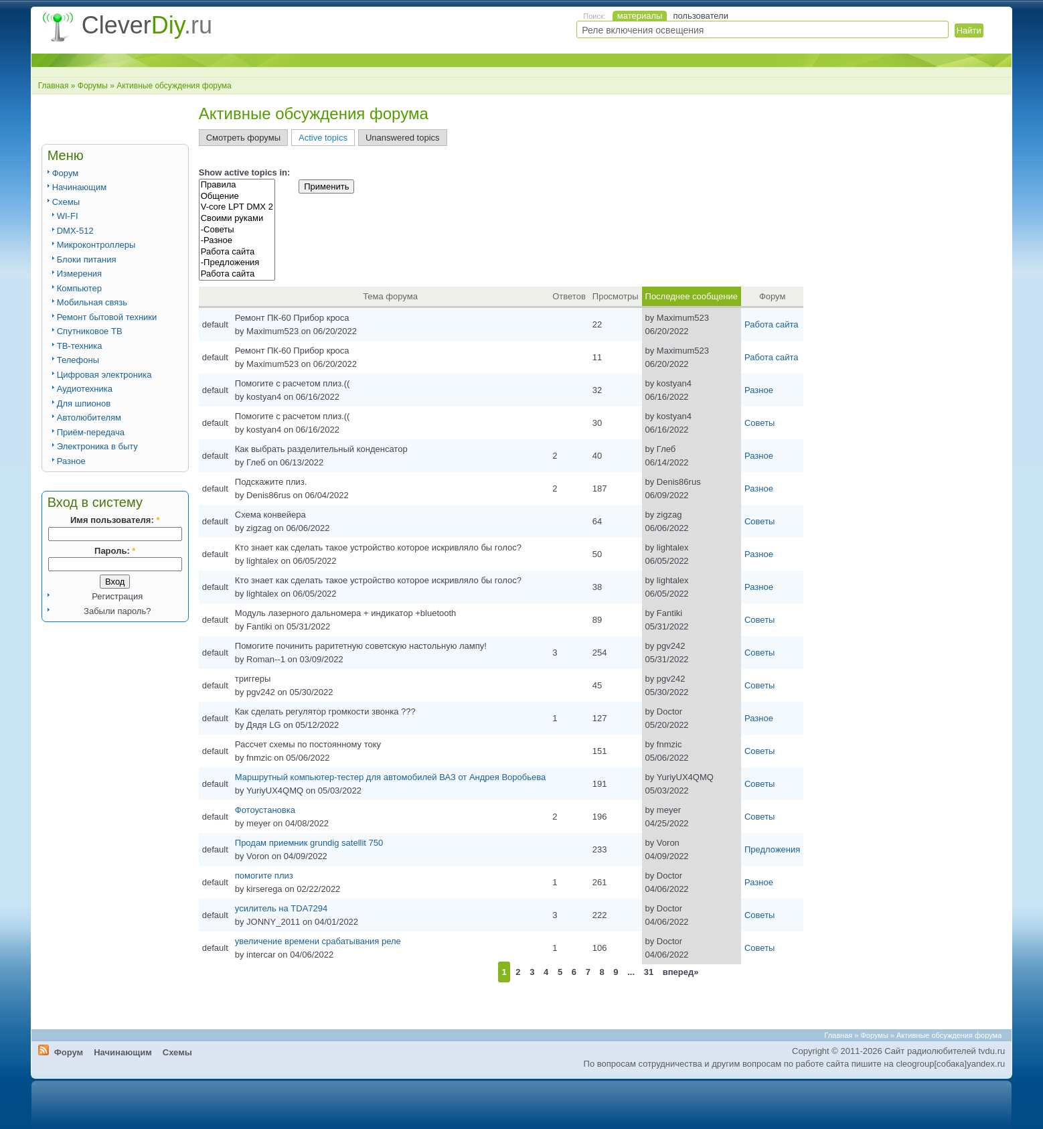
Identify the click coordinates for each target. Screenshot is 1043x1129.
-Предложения (236, 263)
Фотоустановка (265, 810)
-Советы (236, 230)
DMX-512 (75, 231)
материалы (640, 16)
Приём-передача (91, 432)
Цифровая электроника (104, 375)
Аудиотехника (84, 389)
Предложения (772, 849)
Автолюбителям (89, 417)
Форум (65, 173)
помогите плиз (264, 876)
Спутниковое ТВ (90, 331)
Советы (759, 423)
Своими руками (236, 218)
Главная (53, 85)
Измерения (79, 274)
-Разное (236, 240)
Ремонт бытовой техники (107, 317)
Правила (236, 185)
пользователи (700, 16)
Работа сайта (236, 252)
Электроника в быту (97, 446)
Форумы (93, 85)
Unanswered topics (403, 138)
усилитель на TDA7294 (281, 908)
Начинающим (79, 187)
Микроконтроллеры (96, 245)
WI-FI (67, 216)
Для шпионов (83, 403)
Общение (236, 196)
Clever (147, 25)
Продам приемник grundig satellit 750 (309, 843)
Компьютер (79, 288)
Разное (71, 461)
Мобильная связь (92, 302)
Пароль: (114, 551)
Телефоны (78, 360)
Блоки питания (86, 259)
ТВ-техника (79, 346)
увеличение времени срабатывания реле (318, 941)
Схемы (66, 202)
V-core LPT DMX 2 (236, 207)
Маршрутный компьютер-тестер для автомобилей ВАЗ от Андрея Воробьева (390, 777)
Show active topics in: (245, 172)
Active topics (323, 138)
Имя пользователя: (114, 520)
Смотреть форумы (243, 138)
